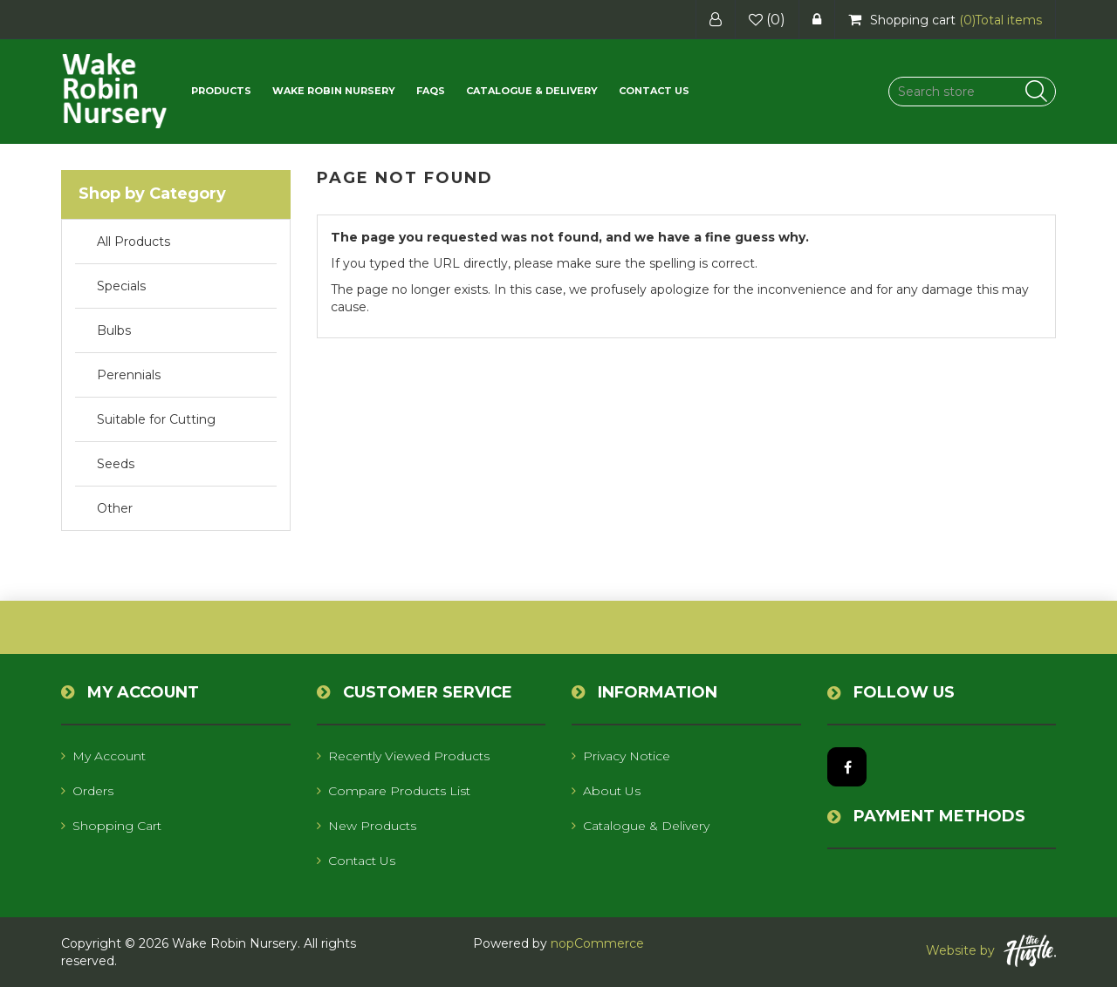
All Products (133, 241)
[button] (221, 91)
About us (606, 791)
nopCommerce (597, 943)
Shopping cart (111, 826)
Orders (87, 791)
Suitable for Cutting (156, 419)
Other (115, 508)
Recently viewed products (403, 756)
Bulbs (114, 330)
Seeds (115, 464)
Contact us (654, 91)
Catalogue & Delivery (532, 91)
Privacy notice (621, 756)
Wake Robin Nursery (333, 91)
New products (366, 826)
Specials (121, 286)
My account (103, 756)
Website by (991, 951)
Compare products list (393, 791)
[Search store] (972, 91)
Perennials (129, 375)
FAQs (430, 91)
